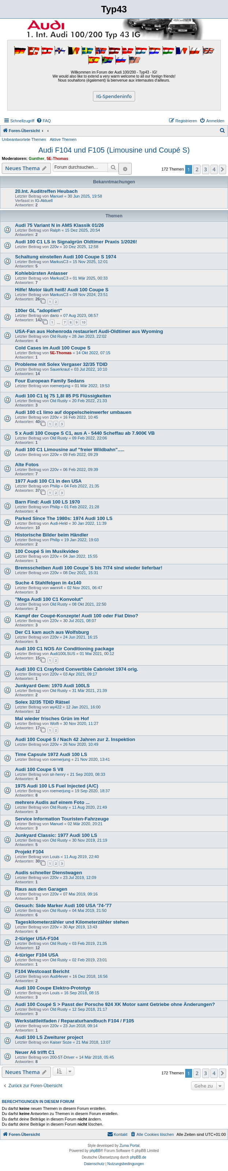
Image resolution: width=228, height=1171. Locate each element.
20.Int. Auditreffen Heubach (46, 191)
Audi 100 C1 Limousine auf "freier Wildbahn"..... (69, 449)
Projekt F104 (29, 851)
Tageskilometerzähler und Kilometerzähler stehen (72, 922)
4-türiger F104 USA (37, 955)
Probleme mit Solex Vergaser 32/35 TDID (61, 364)
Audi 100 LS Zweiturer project (49, 1037)
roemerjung (60, 386)
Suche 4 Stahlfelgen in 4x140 (48, 583)
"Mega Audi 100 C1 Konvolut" (49, 599)
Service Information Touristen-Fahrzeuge (62, 819)
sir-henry (58, 774)
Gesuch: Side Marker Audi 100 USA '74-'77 (63, 905)
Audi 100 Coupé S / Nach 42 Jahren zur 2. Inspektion (75, 739)
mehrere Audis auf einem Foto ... (52, 802)
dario (54, 315)
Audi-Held (58, 523)
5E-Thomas (57, 158)
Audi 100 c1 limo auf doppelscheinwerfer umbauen (73, 412)
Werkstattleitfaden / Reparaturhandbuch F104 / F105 (74, 1021)
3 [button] (205, 169)
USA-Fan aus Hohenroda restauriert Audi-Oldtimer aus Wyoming (89, 331)
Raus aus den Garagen (41, 889)
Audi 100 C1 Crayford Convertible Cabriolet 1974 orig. (76, 669)
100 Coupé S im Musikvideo (47, 551)
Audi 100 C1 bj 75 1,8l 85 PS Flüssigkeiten (63, 396)
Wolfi (54, 723)
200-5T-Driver (62, 1057)
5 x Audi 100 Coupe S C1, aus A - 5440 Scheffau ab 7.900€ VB (85, 433)
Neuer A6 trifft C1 (35, 1052)
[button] (222, 169)
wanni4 (56, 588)
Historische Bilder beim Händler (51, 535)
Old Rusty (58, 336)
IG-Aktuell (43, 200)
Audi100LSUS (62, 653)
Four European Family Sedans (50, 381)
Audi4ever (59, 976)
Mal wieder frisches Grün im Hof (52, 718)
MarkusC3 (59, 261)
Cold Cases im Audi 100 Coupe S (52, 348)
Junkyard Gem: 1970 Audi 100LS (52, 685)
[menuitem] (43, 120)
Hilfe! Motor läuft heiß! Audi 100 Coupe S (61, 289)
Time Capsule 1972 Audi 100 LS (51, 754)
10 (83, 322)
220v (54, 246)
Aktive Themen (63, 139)
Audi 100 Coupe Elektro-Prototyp (53, 988)
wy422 (55, 707)
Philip (55, 486)
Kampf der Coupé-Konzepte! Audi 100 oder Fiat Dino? (76, 615)
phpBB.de (138, 1157)
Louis (54, 856)
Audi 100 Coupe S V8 (39, 769)
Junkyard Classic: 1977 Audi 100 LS (56, 835)
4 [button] (214, 169)
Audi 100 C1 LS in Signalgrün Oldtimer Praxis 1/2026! (76, 241)
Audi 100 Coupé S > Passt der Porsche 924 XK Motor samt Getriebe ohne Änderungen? (115, 1004)
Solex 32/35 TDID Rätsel (42, 702)
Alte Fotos (26, 464)
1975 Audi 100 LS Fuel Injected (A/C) (56, 786)
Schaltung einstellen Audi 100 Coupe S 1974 (65, 256)
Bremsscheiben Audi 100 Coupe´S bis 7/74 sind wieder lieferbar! (88, 567)
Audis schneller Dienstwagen (48, 872)
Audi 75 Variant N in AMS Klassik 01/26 (59, 225)
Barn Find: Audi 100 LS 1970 (47, 502)
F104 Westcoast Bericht (42, 971)
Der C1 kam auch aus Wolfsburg (52, 632)
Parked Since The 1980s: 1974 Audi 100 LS (63, 518)
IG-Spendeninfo (114, 96)
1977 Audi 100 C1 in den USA (48, 481)
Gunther (36, 158)
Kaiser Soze (60, 1042)
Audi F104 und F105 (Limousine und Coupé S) (114, 150)
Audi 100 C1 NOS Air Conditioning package (64, 648)
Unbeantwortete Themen (24, 139)
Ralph (55, 230)
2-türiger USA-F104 (37, 938)
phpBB (95, 1151)
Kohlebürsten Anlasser (41, 273)
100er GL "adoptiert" (38, 310)
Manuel (56, 196)
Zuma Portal (129, 1146)
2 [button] (196, 169)
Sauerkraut (60, 369)
